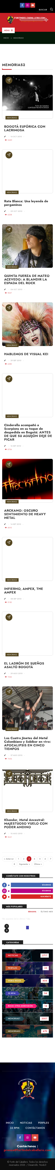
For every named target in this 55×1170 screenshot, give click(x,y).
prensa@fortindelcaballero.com (27, 1150)
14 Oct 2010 (16, 136)
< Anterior (9, 858)
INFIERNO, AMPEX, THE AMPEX (23, 590)
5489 (8, 140)
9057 (8, 293)
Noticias (26, 1122)
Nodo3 (42, 1165)
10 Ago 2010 (16, 833)
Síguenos (46, 885)
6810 (8, 528)
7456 (8, 759)
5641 (8, 837)
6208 (8, 215)
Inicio (6, 38)
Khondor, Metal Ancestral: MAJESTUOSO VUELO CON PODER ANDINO (26, 823)
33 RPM (14, 1128)
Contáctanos (35, 1128)
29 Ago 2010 (17, 673)
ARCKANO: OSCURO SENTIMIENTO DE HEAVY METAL (25, 514)
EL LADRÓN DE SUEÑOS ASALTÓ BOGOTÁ (24, 665)
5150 (8, 602)
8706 (8, 449)
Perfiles (43, 1122)
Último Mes (47, 911)
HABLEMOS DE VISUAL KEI (26, 354)
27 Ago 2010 (16, 755)
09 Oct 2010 (16, 211)
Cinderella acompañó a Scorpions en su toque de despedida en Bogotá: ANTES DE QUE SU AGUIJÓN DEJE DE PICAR (28, 432)
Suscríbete (45, 896)
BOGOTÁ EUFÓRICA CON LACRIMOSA (24, 128)
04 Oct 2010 (16, 289)
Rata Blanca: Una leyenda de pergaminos (26, 203)
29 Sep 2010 (16, 360)
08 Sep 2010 (16, 598)
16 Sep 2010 (16, 446)
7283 (8, 677)
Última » (38, 864)
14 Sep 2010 (16, 524)
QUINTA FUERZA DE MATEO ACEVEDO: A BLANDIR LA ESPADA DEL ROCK (27, 279)
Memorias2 (18, 38)
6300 (8, 364)
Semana (32, 911)
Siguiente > (24, 864)
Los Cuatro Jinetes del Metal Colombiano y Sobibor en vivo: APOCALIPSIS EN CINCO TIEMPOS (27, 743)
